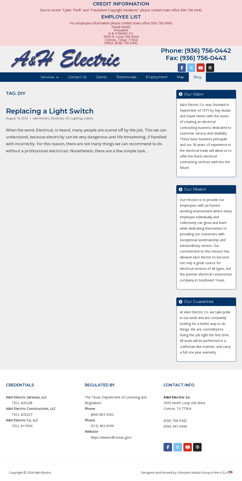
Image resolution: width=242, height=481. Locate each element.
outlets (88, 118)
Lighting (76, 118)
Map (180, 77)
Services (47, 77)
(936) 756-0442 (208, 50)
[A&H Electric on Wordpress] (210, 67)
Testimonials (126, 77)
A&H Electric (41, 118)
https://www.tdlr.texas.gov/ (111, 437)
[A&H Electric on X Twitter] (191, 67)
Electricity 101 (60, 118)
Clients (101, 77)
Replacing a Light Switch (50, 111)
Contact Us (77, 77)
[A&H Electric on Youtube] (201, 67)
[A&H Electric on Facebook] (182, 67)
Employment (157, 77)
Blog (197, 77)
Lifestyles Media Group (194, 472)
